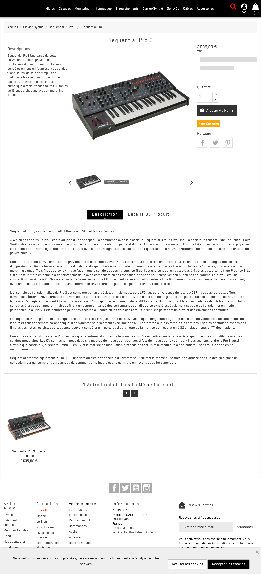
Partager (202, 142)
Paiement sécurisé (10, 522)
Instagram (147, 488)
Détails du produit (148, 214)
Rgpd (7, 536)
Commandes (78, 526)
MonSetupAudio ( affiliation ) (48, 545)
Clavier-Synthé (152, 8)
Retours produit (79, 520)
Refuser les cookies (187, 564)
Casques (65, 8)
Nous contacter (14, 541)
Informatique (102, 8)
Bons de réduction (81, 543)
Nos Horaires (45, 527)
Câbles (188, 8)
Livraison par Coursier (45, 535)
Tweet (215, 142)
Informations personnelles (78, 512)
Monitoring (82, 8)
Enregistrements (127, 8)
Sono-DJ (173, 8)
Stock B (41, 510)
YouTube (136, 488)
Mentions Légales (16, 530)
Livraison (10, 515)
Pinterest (227, 142)
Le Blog (41, 521)
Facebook (114, 488)
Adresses (75, 537)
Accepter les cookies (228, 564)
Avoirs (73, 531)
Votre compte (82, 504)
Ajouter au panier (220, 110)
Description (105, 214)
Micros (50, 8)
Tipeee (41, 516)
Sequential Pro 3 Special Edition (29, 453)
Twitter (125, 488)
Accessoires (205, 8)
